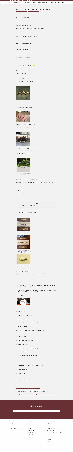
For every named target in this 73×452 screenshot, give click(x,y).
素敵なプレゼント (28, 291)
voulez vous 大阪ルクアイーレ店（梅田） (55, 432)
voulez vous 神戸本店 (51, 428)
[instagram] (63, 2)
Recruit (48, 443)
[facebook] (62, 2)
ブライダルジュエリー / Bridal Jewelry (22, 388)
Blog (48, 434)
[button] (20, 394)
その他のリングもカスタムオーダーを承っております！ (30, 205)
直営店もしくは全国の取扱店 (24, 286)
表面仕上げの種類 (31, 430)
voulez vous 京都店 (51, 430)
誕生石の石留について (32, 434)
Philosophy (49, 423)
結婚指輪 (11, 423)
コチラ (23, 295)
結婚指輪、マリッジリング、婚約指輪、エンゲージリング (41, 391)
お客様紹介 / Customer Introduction (34, 388)
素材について (30, 428)
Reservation (49, 439)
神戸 (24, 311)
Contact (48, 441)
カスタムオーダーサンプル (33, 437)
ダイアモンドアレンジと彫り (33, 432)
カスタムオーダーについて (33, 423)
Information (49, 437)
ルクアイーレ (26, 362)
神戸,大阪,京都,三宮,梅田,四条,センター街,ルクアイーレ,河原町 (24, 391)
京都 (24, 336)
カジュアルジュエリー (13, 428)
